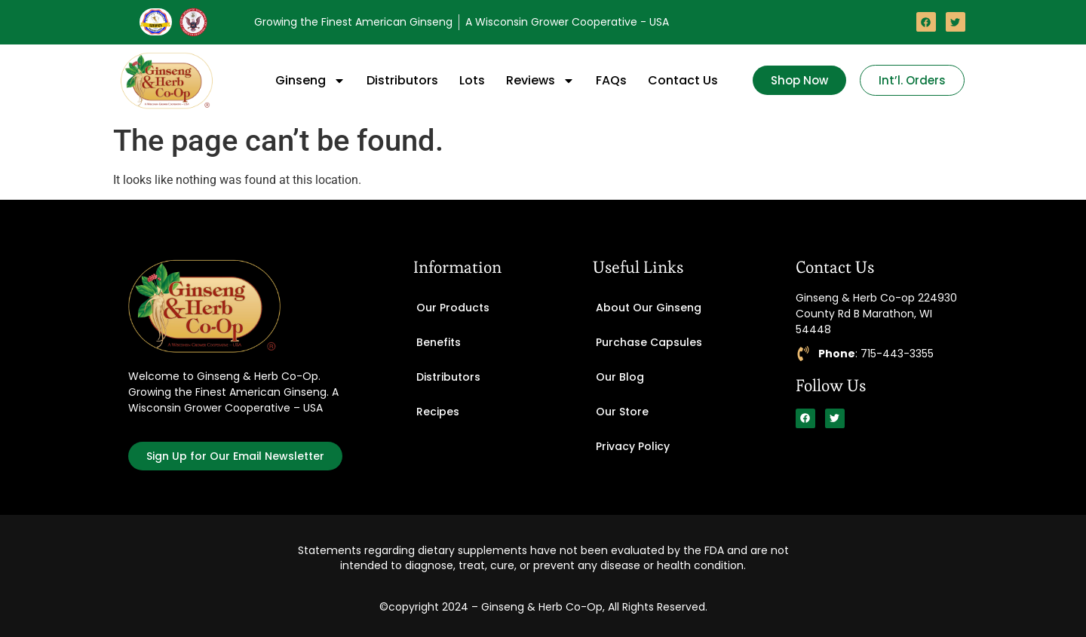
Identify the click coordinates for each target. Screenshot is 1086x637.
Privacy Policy (633, 446)
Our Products (452, 307)
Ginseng (310, 80)
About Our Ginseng (648, 307)
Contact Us (683, 80)
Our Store (622, 411)
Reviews (540, 80)
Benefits (438, 342)
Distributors (402, 80)
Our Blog (620, 376)
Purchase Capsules (649, 342)
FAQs (611, 80)
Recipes (437, 411)
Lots (472, 80)
